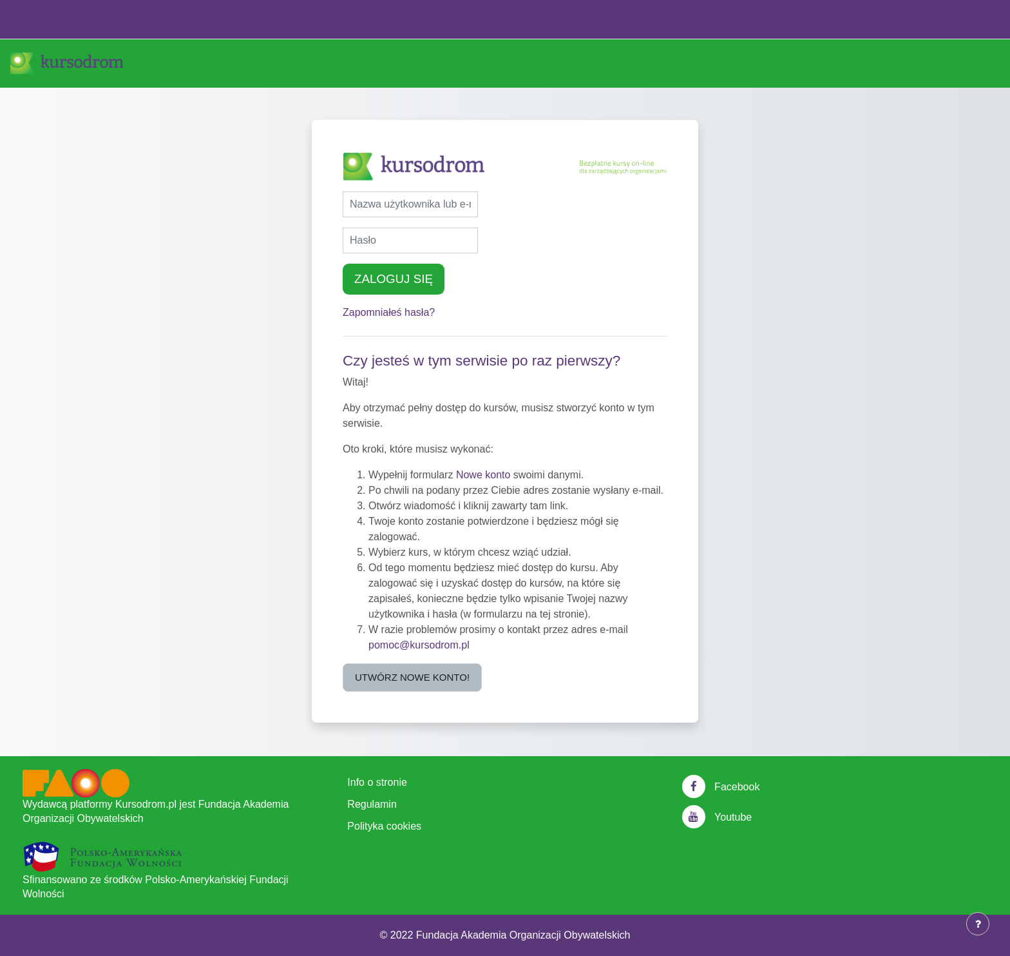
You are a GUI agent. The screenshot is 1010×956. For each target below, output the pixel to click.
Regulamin (371, 804)
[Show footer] (977, 923)
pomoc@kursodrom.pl (419, 644)
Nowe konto (483, 474)
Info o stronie (377, 782)
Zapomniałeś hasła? (389, 312)
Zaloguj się (393, 279)
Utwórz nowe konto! (412, 677)
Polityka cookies (384, 826)
